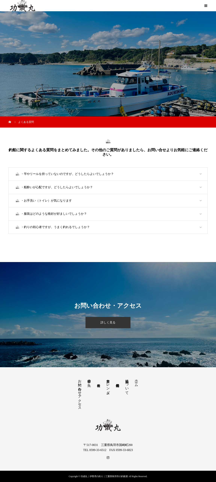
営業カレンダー (108, 384)
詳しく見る (108, 322)
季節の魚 (89, 379)
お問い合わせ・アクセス (80, 392)
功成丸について (127, 385)
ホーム (136, 381)
